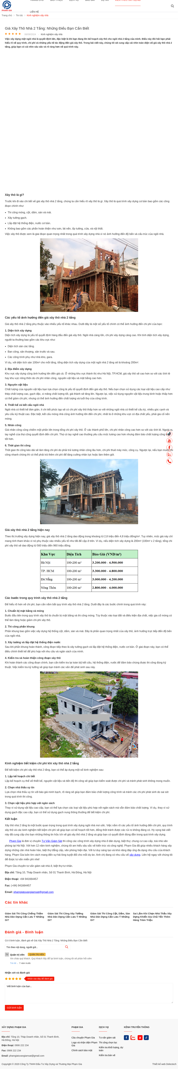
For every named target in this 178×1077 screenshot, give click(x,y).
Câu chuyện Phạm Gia (83, 1037)
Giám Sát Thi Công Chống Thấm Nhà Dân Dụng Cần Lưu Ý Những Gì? (24, 916)
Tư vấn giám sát (107, 1037)
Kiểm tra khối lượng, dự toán (111, 1049)
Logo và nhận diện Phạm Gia (84, 1044)
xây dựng (134, 854)
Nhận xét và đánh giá (17, 972)
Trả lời (13, 963)
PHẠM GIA (77, 1027)
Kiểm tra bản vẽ (107, 1055)
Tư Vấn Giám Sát (52, 841)
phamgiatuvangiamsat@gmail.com (33, 892)
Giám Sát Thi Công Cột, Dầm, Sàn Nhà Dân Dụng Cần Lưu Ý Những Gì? (110, 916)
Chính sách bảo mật (82, 1050)
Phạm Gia (15, 841)
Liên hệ (34, 11)
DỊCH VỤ (104, 1027)
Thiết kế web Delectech (164, 1064)
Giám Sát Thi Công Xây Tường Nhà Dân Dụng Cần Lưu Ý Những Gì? (67, 916)
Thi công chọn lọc (108, 1042)
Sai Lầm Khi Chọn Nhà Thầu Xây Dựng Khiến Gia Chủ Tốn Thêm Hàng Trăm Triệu (152, 916)
